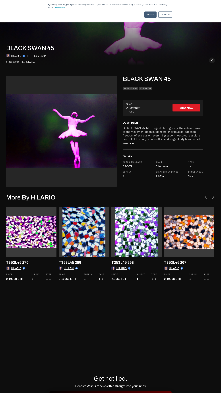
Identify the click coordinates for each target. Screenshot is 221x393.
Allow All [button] (150, 14)
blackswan (13, 62)
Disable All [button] (165, 14)
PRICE (129, 104)
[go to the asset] (31, 232)
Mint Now (186, 108)
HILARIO (16, 56)
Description (130, 122)
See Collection (29, 62)
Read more (128, 144)
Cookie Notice (60, 7)
